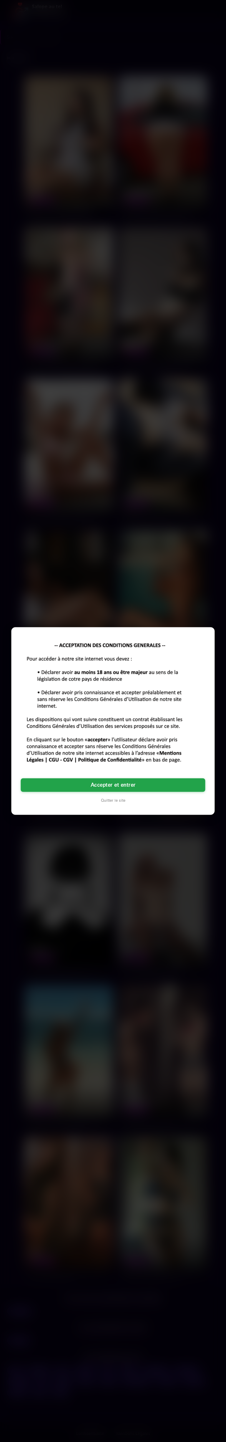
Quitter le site (113, 800)
